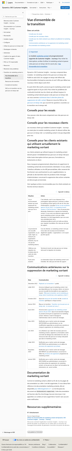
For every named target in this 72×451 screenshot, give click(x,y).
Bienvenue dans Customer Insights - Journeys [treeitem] (11, 22)
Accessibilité (50, 447)
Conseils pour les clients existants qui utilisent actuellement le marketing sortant (49, 39)
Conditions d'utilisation (38, 447)
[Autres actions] (68, 14)
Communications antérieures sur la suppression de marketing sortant (48, 43)
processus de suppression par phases (49, 346)
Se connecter (66, 2)
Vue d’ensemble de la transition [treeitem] (11, 77)
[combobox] (12, 16)
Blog (43, 444)
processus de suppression (52, 354)
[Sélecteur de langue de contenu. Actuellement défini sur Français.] (6, 439)
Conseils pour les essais (35, 34)
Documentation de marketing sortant (39, 45)
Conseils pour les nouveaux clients (38, 36)
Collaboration (52, 444)
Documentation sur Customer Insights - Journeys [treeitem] (12, 28)
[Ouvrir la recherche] (59, 2)
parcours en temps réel (34, 103)
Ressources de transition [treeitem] (12, 81)
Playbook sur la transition (46, 283)
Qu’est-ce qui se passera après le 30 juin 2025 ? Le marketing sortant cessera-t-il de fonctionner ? (55, 207)
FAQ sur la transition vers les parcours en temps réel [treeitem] (13, 89)
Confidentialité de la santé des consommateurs (15, 447)
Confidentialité (62, 444)
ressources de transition (51, 298)
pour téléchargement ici (42, 389)
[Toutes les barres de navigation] (29, 14)
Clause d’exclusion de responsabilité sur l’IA (14, 444)
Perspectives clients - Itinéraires (41, 14)
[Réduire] (23, 12)
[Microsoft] (3, 2)
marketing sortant (42, 56)
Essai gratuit (65, 7)
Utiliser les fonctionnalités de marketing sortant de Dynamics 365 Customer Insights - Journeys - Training (46, 418)
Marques (60, 447)
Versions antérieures (34, 444)
